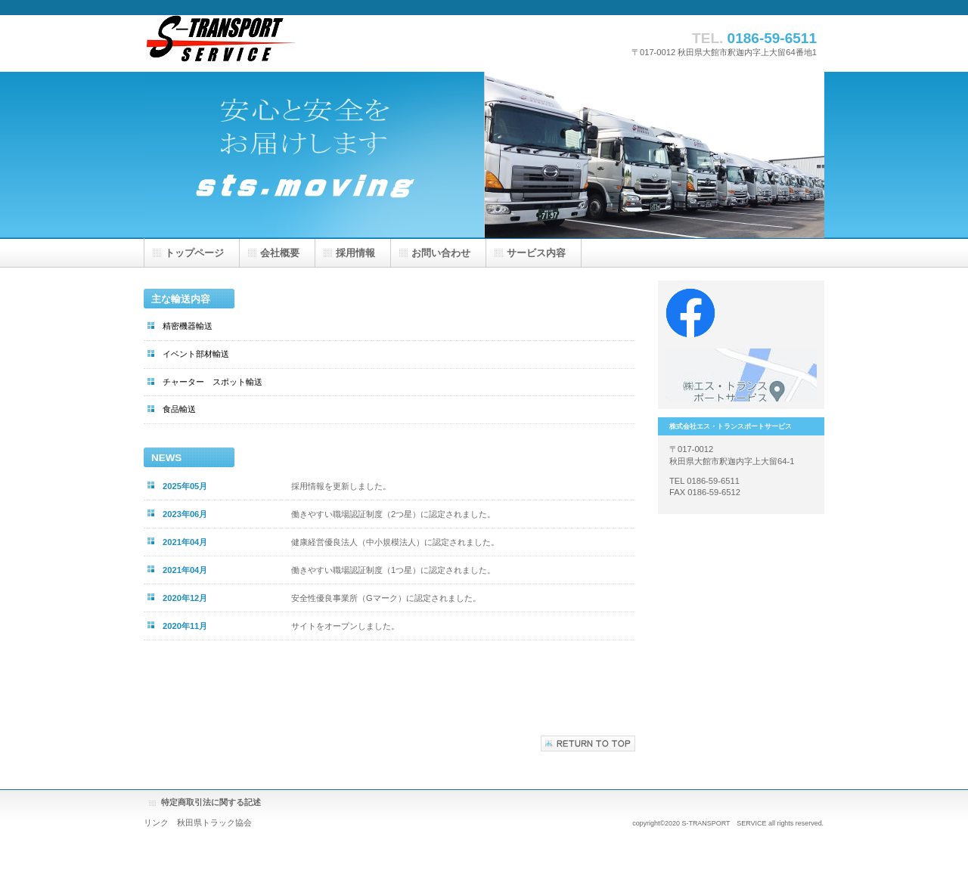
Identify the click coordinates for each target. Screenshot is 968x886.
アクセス (741, 375)
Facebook (741, 314)
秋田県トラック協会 (214, 822)
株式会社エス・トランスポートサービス (295, 43)
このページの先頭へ (588, 743)
